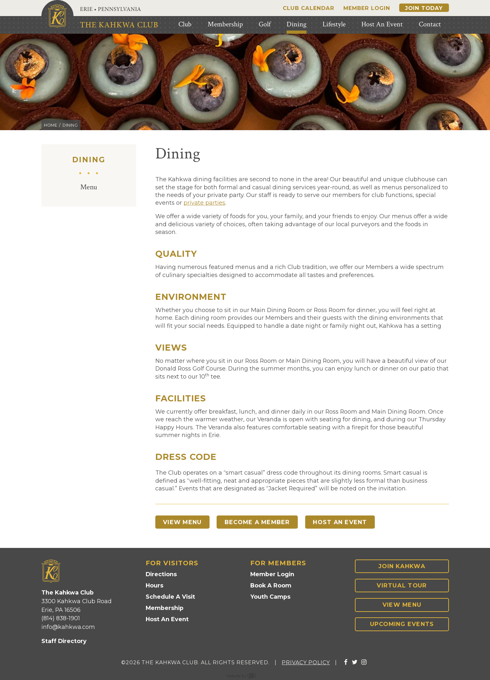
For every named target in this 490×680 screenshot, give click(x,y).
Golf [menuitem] (265, 24)
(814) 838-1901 (60, 618)
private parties (204, 202)
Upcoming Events (402, 625)
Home (50, 125)
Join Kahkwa (402, 566)
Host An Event (346, 522)
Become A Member (261, 522)
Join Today (424, 8)
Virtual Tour (402, 586)
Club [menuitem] (185, 24)
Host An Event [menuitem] (382, 24)
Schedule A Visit (170, 597)
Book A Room (270, 586)
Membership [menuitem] (225, 24)
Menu (88, 187)
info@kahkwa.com (68, 627)
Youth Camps (270, 597)
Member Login (366, 8)
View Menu (183, 522)
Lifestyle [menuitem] (334, 24)
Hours (154, 586)
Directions (161, 575)
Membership (165, 608)
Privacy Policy (306, 663)
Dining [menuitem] (296, 24)
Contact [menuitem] (430, 24)
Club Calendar (308, 8)
